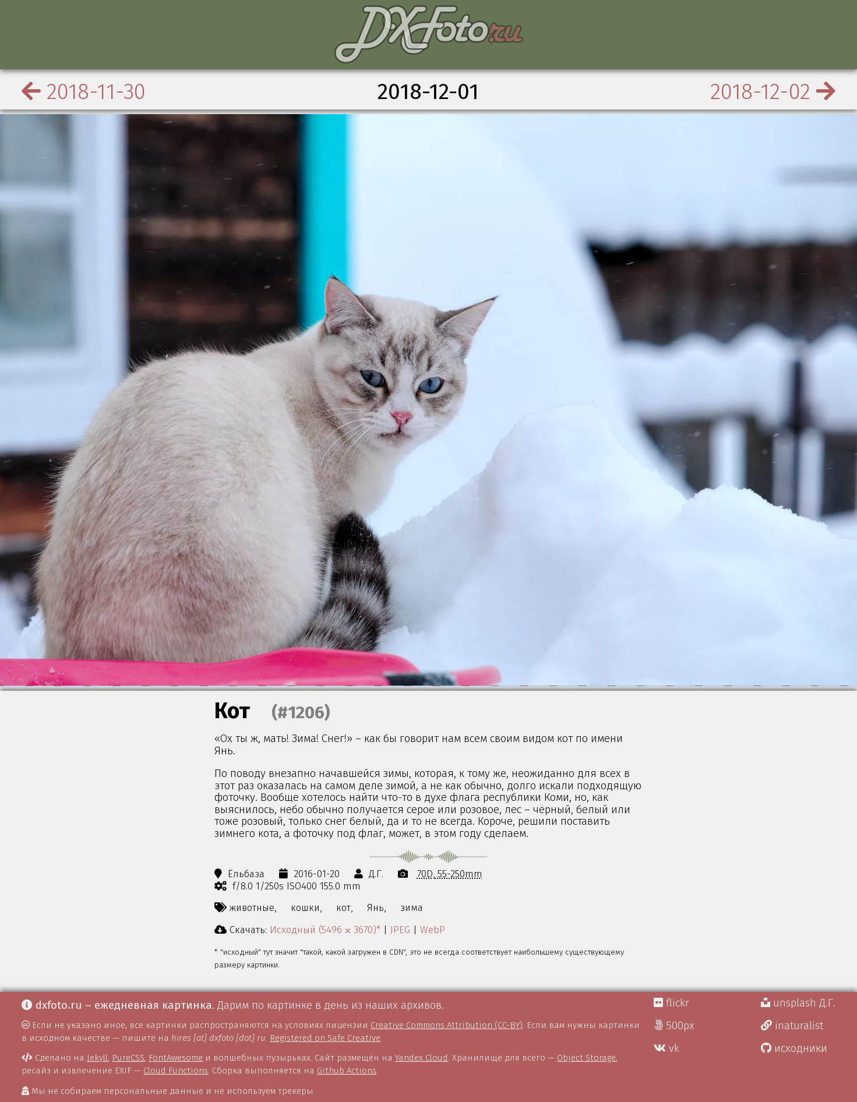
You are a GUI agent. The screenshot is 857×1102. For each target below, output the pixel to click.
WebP (432, 929)
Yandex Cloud (421, 1057)
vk (666, 1048)
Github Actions (346, 1070)
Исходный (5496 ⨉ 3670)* (325, 929)
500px (674, 1025)
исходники (794, 1048)
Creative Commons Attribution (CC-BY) (447, 1025)
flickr (671, 1003)
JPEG (400, 929)
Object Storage (586, 1057)
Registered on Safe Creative (325, 1038)
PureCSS (128, 1057)
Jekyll (97, 1057)
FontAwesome (176, 1057)
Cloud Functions (175, 1070)
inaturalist (792, 1025)
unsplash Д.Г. (798, 1003)
